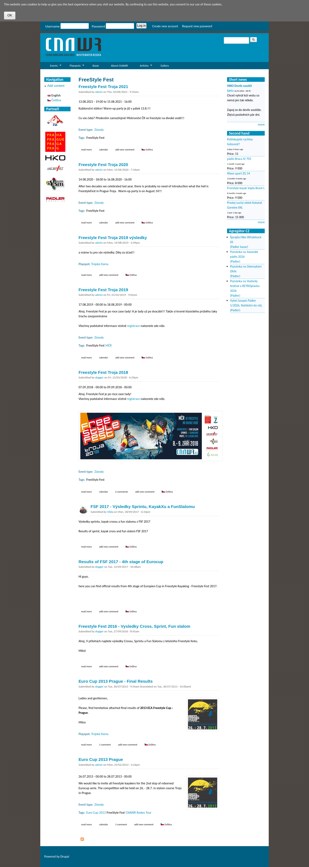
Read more (87, 149)
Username (52, 26)
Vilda (110, 512)
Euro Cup (92, 812)
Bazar (96, 65)
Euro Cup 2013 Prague (101, 759)
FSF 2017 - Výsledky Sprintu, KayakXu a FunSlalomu (143, 506)
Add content (55, 85)
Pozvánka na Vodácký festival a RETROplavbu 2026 (245, 286)
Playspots (74, 66)
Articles (143, 66)
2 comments (121, 491)
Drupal (64, 856)
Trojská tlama (99, 264)
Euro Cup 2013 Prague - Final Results (116, 681)
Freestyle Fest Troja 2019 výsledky (113, 237)
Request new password (197, 26)
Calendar (103, 149)
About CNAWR (119, 65)
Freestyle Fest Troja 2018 (103, 372)
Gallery (165, 65)
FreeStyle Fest (95, 138)
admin (99, 92)
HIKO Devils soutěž (239, 86)
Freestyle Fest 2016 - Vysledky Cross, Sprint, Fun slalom (134, 626)
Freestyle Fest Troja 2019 (103, 289)
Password (98, 26)
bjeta (230, 90)
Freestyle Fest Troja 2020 (103, 164)
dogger (99, 377)
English (54, 95)
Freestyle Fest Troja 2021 (103, 86)
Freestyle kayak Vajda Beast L (246, 188)
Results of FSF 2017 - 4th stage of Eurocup (121, 561)
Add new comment (124, 149)
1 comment (105, 744)
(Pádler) (235, 261)
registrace (133, 326)
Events (52, 66)
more (261, 124)
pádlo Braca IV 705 (239, 159)
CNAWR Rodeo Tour (138, 812)
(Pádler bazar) (239, 247)
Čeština (147, 149)
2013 (102, 812)
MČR (108, 345)
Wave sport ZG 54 (238, 173)
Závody (99, 130)
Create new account (165, 26)
